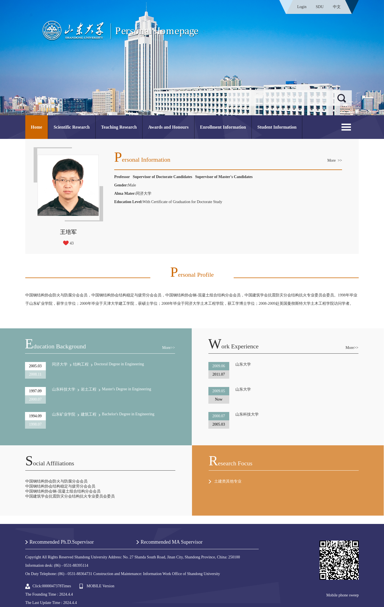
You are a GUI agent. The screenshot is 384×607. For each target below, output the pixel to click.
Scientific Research (72, 127)
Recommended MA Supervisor (172, 542)
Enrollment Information (223, 127)
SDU (319, 7)
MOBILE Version (100, 586)
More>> (168, 348)
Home (36, 127)
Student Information (276, 127)
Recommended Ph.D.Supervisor (61, 542)
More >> (334, 160)
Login (301, 7)
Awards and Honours (168, 127)
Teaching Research (119, 127)
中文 (337, 7)
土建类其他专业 (227, 481)
